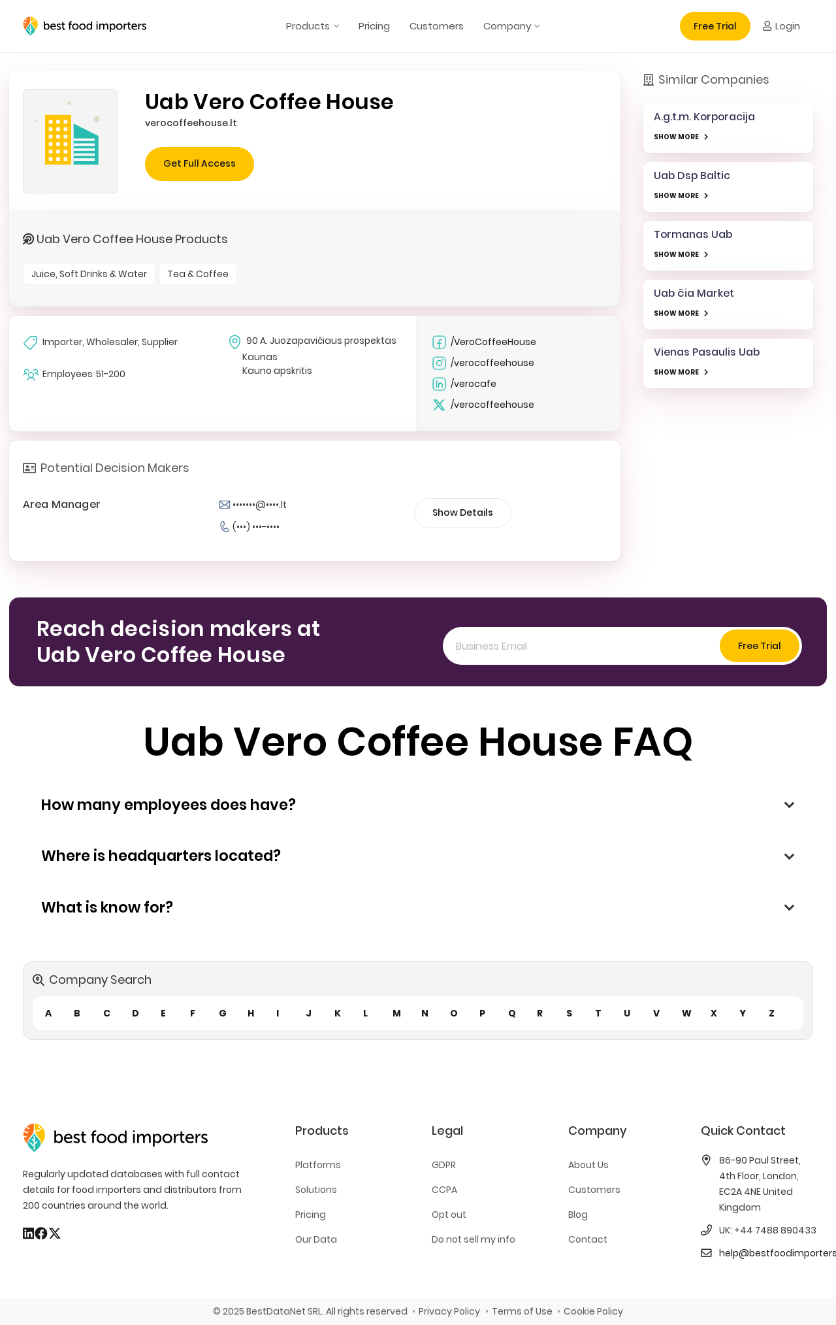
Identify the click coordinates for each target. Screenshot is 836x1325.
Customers (594, 1189)
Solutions (316, 1189)
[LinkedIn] (28, 1233)
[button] (334, 26)
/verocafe (463, 384)
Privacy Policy (449, 1311)
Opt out (449, 1214)
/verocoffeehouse (482, 363)
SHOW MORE (676, 137)
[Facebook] (41, 1233)
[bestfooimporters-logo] (84, 26)
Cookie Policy (593, 1311)
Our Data (316, 1239)
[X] (54, 1233)
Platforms (318, 1164)
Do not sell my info (473, 1239)
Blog (578, 1214)
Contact (587, 1239)
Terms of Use (522, 1311)
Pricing (310, 1214)
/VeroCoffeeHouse (483, 342)
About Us (588, 1164)
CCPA (444, 1189)
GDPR (444, 1164)
